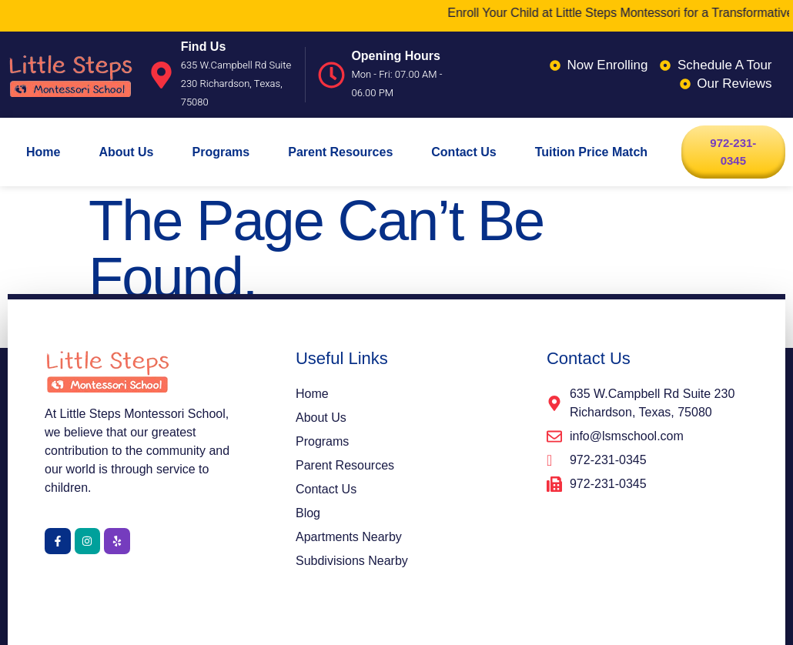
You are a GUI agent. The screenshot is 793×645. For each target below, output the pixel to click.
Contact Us (463, 152)
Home (43, 152)
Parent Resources (340, 152)
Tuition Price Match (591, 152)
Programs (221, 152)
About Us (126, 152)
